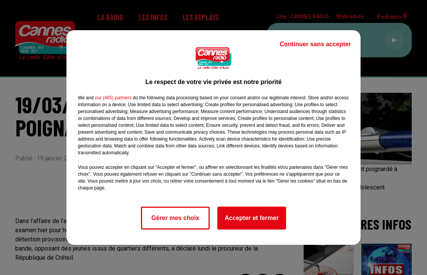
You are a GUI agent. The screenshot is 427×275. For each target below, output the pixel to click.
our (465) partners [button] (113, 97)
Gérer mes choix (175, 218)
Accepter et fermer (251, 218)
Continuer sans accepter (315, 44)
